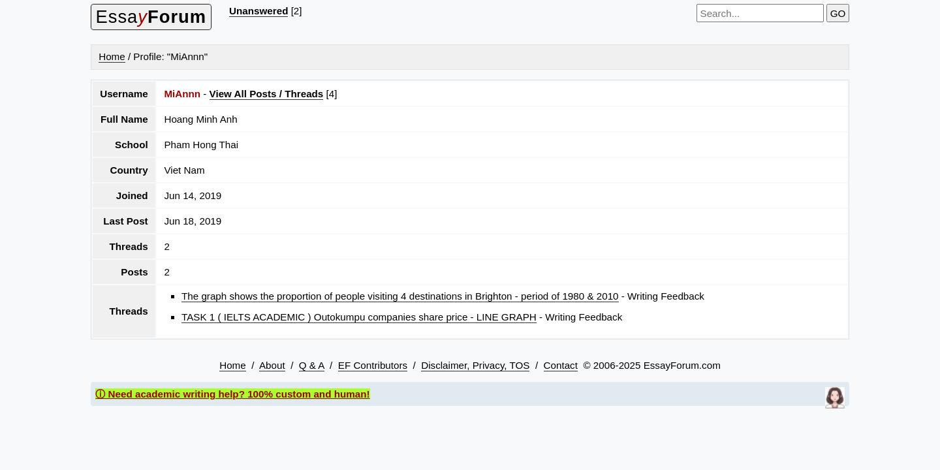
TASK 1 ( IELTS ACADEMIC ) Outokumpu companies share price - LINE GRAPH (359, 316)
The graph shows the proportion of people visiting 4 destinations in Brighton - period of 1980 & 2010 (400, 296)
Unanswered (258, 10)
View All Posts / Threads (267, 93)
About (272, 365)
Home (112, 56)
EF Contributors (372, 365)
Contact (561, 365)
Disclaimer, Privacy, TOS (475, 365)
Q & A (311, 365)
